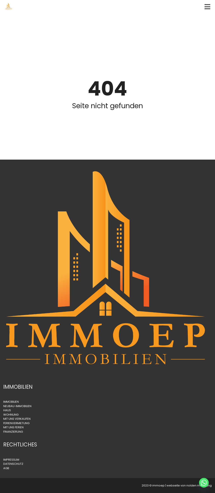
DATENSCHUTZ (13, 464)
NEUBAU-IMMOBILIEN (17, 406)
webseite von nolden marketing (189, 485)
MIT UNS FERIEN (13, 427)
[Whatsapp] (204, 483)
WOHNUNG (11, 415)
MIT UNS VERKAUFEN (17, 419)
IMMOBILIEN (11, 402)
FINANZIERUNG (13, 432)
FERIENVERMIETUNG (16, 423)
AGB (6, 468)
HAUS (7, 410)
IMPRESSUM (11, 460)
